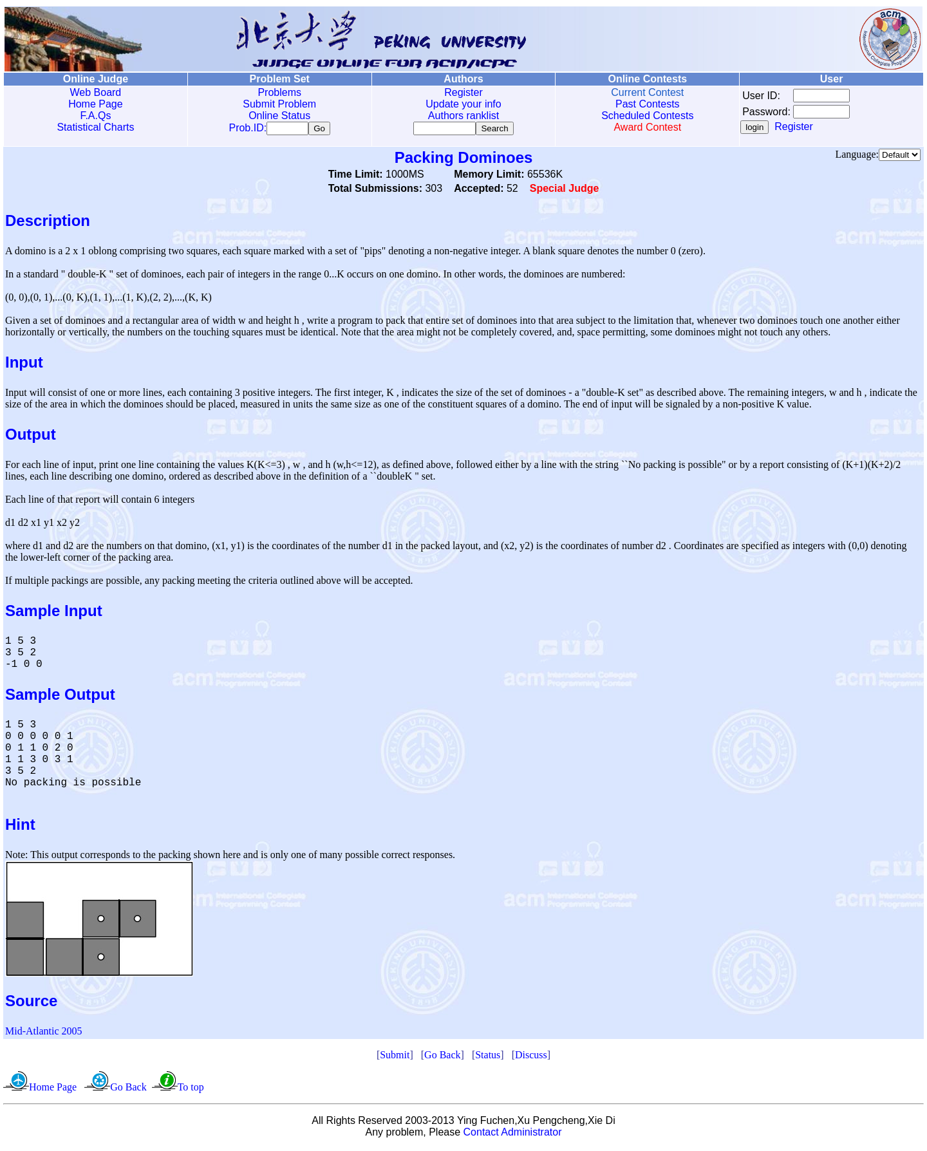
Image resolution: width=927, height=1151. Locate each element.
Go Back (442, 1057)
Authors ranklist (463, 115)
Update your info (463, 103)
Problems (279, 92)
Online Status (279, 115)
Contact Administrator (513, 1134)
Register (463, 92)
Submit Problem (279, 103)
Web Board (96, 92)
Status (487, 1057)
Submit (394, 1057)
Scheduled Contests (647, 115)
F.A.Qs (95, 115)
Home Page (95, 103)
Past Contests (647, 103)
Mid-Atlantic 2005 (43, 1033)
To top (191, 1089)
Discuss (531, 1057)
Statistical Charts (95, 127)
